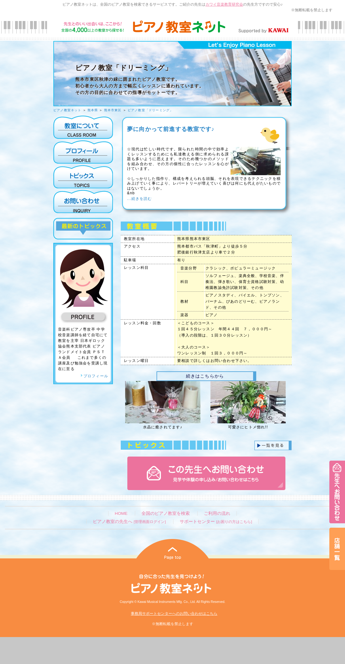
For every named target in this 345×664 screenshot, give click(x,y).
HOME (121, 513)
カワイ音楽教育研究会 (224, 4)
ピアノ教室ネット (67, 110)
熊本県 (93, 110)
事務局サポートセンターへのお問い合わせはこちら (174, 613)
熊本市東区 (113, 110)
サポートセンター (216, 521)
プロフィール (94, 376)
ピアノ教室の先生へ (129, 521)
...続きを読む (139, 198)
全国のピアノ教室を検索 (165, 513)
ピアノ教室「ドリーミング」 (150, 110)
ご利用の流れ (217, 513)
